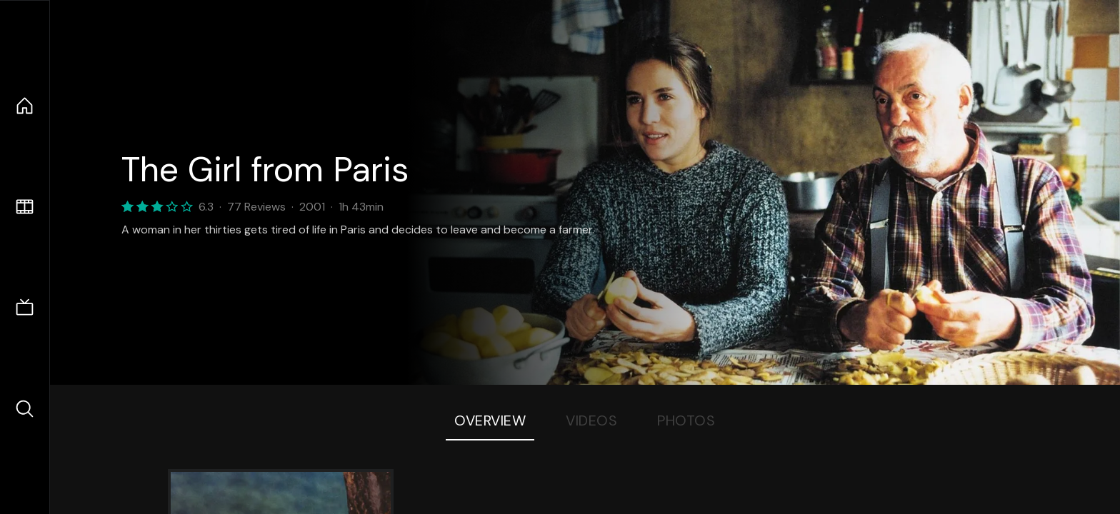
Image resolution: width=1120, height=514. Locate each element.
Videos (591, 420)
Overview (490, 420)
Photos (686, 420)
